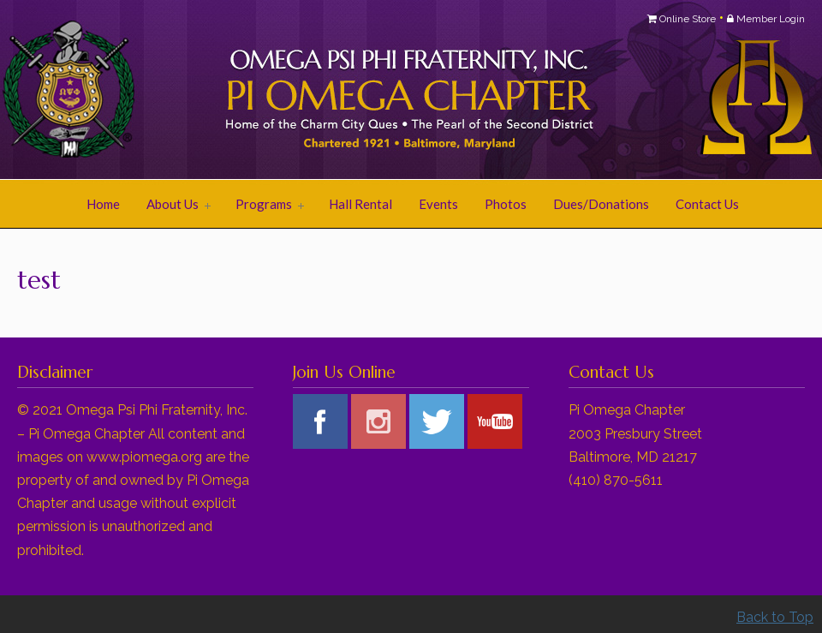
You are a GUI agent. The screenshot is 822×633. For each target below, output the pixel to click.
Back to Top (774, 617)
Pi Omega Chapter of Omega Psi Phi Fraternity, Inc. (231, 90)
